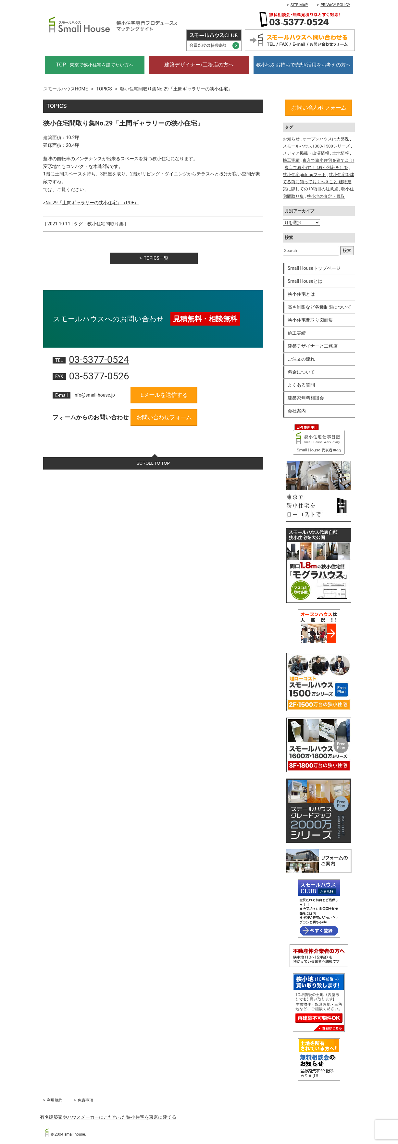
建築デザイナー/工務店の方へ (199, 65)
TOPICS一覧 (156, 258)
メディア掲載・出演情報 (306, 153)
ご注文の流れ (301, 359)
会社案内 (297, 410)
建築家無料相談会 (306, 397)
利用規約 (54, 1100)
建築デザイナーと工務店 (313, 346)
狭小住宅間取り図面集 (310, 320)
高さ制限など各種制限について (319, 307)
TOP (94, 65)
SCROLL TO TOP (153, 463)
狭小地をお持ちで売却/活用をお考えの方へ (303, 65)
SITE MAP (299, 5)
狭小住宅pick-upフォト (304, 174)
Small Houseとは (305, 281)
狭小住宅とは (301, 294)
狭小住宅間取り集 (105, 223)
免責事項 (85, 1100)
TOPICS (104, 88)
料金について (301, 372)
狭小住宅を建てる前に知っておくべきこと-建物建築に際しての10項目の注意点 (318, 181)
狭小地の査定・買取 (326, 196)
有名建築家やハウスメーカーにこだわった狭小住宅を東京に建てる (108, 1117)
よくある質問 (301, 384)
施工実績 (291, 160)
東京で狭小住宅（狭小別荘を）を (316, 167)
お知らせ (291, 139)
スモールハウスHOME (65, 88)
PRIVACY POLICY (335, 5)
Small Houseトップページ (314, 268)
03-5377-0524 (99, 359)
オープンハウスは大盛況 (326, 139)
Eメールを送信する (163, 394)
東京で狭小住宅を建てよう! (328, 160)
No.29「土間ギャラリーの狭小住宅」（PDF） (92, 202)
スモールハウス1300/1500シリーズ (316, 146)
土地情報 (340, 153)
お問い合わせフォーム (164, 417)
